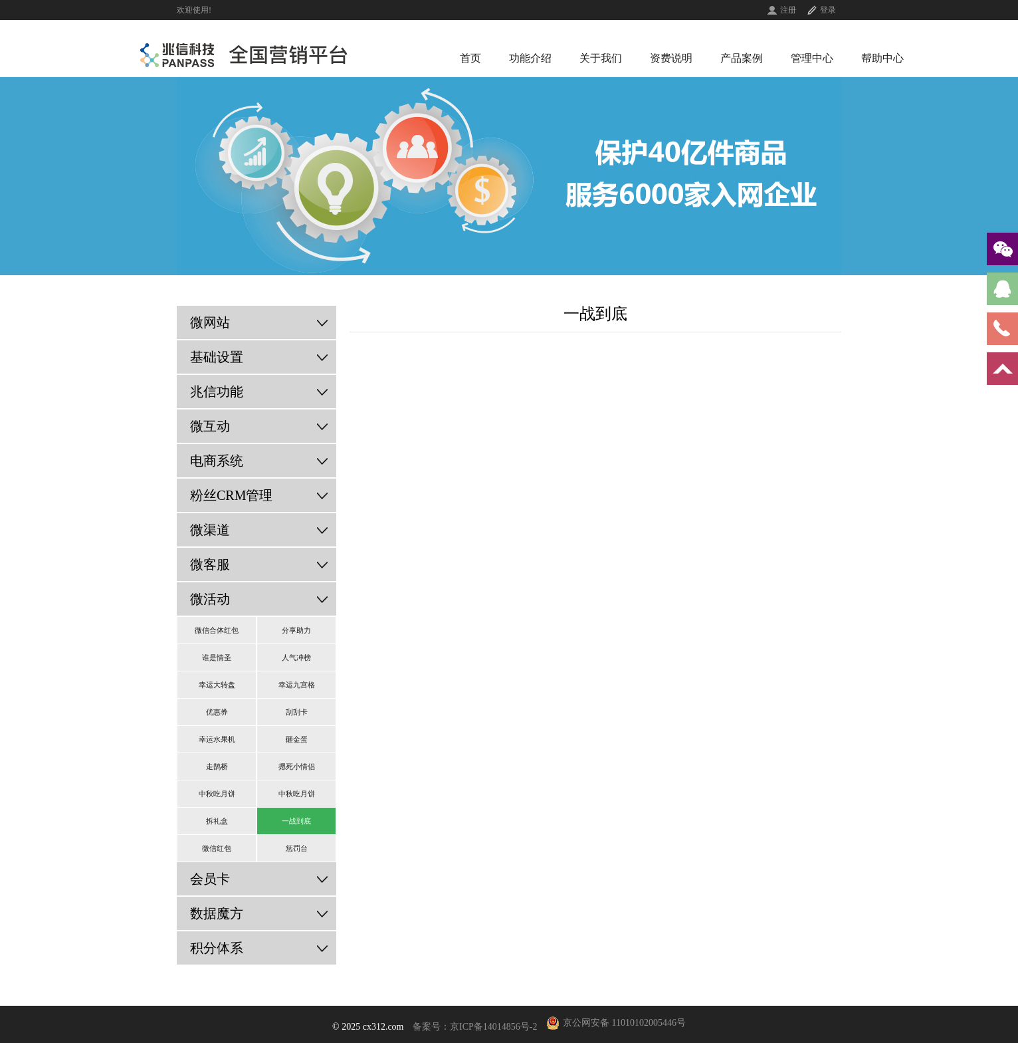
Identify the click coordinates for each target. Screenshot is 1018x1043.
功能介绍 (530, 58)
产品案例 (741, 58)
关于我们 (600, 58)
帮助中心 (882, 58)
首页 (470, 58)
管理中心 (812, 58)
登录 (828, 10)
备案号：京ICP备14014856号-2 (475, 1027)
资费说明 (671, 58)
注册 (788, 10)
